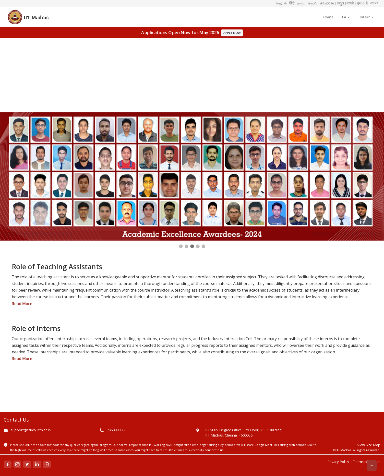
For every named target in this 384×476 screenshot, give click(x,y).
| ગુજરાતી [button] (361, 3)
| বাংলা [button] (373, 3)
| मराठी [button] (349, 3)
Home (328, 17)
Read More (22, 303)
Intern (367, 17)
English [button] (281, 3)
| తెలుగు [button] (311, 3)
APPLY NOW (232, 33)
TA (345, 17)
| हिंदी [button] (291, 3)
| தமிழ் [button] (300, 3)
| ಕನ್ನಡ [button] (339, 3)
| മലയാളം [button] (326, 3)
